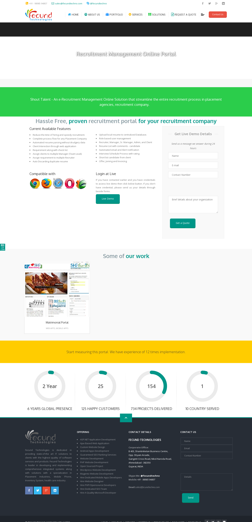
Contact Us (217, 14)
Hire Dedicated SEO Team (93, 488)
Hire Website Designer (92, 481)
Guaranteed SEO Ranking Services (98, 454)
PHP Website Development (94, 462)
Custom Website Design (92, 447)
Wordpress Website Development (98, 469)
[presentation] (193, 187)
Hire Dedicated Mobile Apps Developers (101, 477)
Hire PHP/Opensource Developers (98, 485)
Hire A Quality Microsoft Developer (98, 492)
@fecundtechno (98, 3)
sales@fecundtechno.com (68, 3)
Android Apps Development (94, 450)
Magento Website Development (96, 473)
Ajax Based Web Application (94, 443)
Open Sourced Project (91, 466)
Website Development (91, 458)
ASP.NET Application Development (97, 439)
